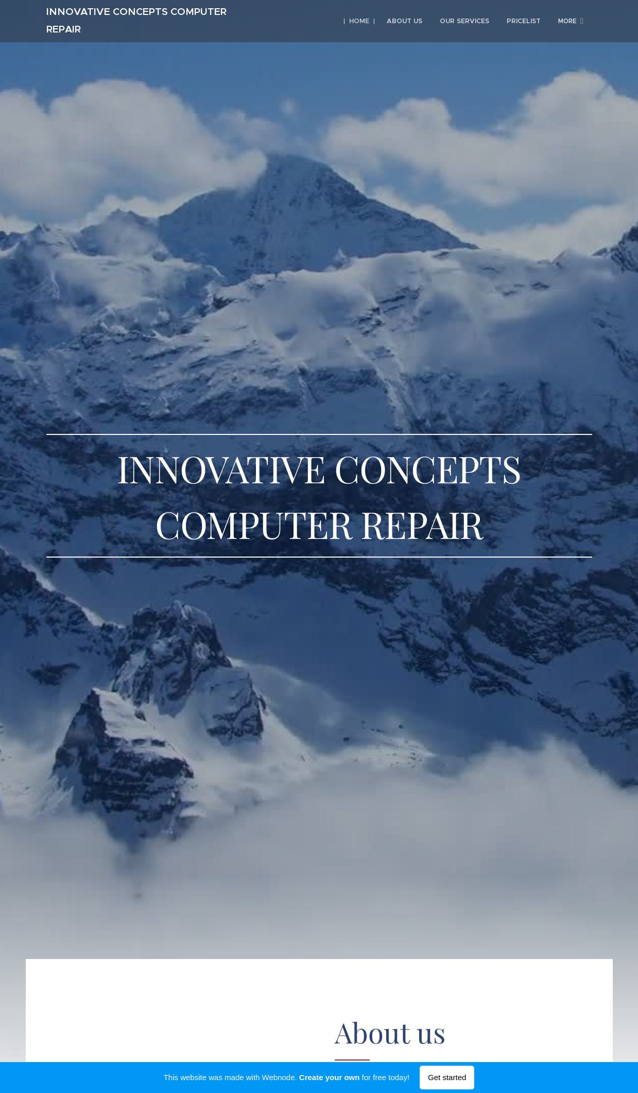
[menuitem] (364, 21)
